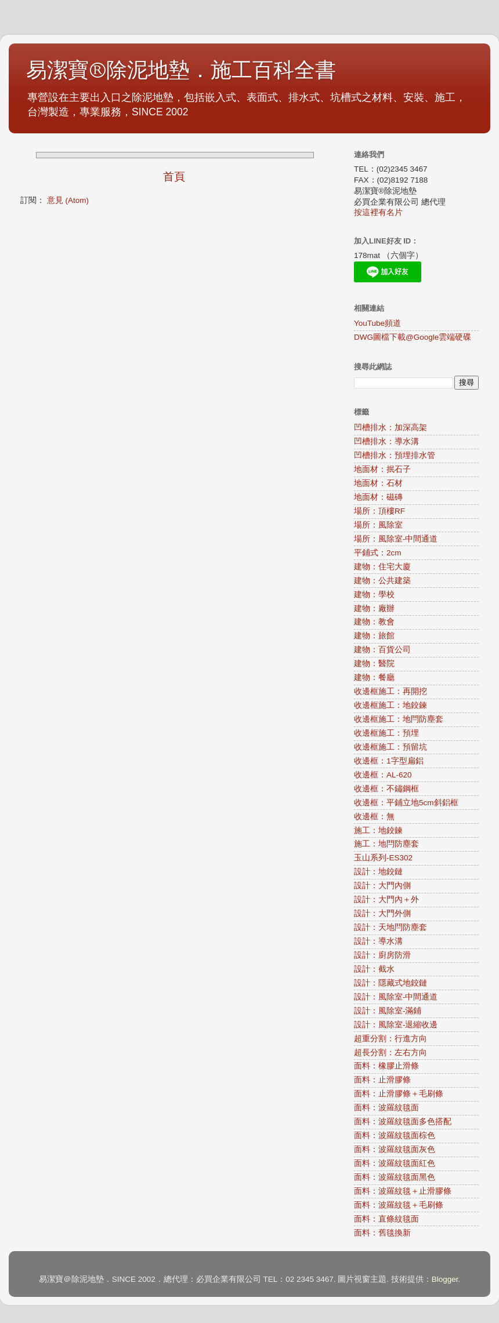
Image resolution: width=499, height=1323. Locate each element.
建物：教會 (374, 621)
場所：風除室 (378, 525)
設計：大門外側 (382, 913)
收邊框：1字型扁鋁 (389, 761)
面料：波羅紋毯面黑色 (394, 1177)
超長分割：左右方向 (390, 1052)
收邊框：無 (374, 816)
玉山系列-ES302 (383, 857)
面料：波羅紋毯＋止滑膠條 (402, 1191)
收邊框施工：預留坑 (390, 747)
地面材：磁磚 (378, 497)
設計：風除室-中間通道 (396, 997)
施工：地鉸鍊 (378, 830)
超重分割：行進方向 (390, 1038)
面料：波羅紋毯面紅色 (394, 1163)
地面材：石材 (378, 483)
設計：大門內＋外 (386, 899)
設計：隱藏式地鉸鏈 (390, 983)
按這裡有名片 (378, 212)
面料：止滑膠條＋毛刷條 (398, 1093)
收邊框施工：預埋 (386, 733)
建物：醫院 (374, 663)
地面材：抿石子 (382, 469)
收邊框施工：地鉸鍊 (390, 705)
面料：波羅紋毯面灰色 (394, 1149)
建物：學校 (374, 594)
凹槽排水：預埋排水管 (394, 455)
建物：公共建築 (382, 580)
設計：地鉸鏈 (378, 871)
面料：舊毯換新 (382, 1232)
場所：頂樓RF (379, 511)
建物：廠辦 (374, 608)
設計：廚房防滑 (382, 955)
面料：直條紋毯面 (386, 1219)
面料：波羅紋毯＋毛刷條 (398, 1205)
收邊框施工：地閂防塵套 (398, 719)
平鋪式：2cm (378, 552)
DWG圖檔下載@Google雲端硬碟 (412, 337)
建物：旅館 (374, 635)
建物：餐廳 (374, 677)
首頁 (174, 176)
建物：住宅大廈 (382, 566)
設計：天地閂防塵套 (390, 927)
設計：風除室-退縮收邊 (396, 1024)
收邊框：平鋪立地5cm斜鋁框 (406, 802)
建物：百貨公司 (382, 649)
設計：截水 (374, 969)
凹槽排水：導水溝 (386, 441)
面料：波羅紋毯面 (386, 1107)
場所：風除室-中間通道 (396, 539)
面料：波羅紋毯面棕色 (394, 1135)
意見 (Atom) (68, 200)
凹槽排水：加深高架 (390, 427)
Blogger (445, 1279)
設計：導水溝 (378, 941)
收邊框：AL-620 (383, 774)
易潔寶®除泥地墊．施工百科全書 (181, 70)
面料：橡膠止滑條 (386, 1066)
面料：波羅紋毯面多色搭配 (402, 1121)
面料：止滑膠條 (382, 1079)
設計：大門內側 (382, 885)
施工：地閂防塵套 (386, 843)
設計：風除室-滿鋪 (388, 1010)
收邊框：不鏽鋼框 (386, 788)
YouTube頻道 (377, 323)
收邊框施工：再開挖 (390, 691)
